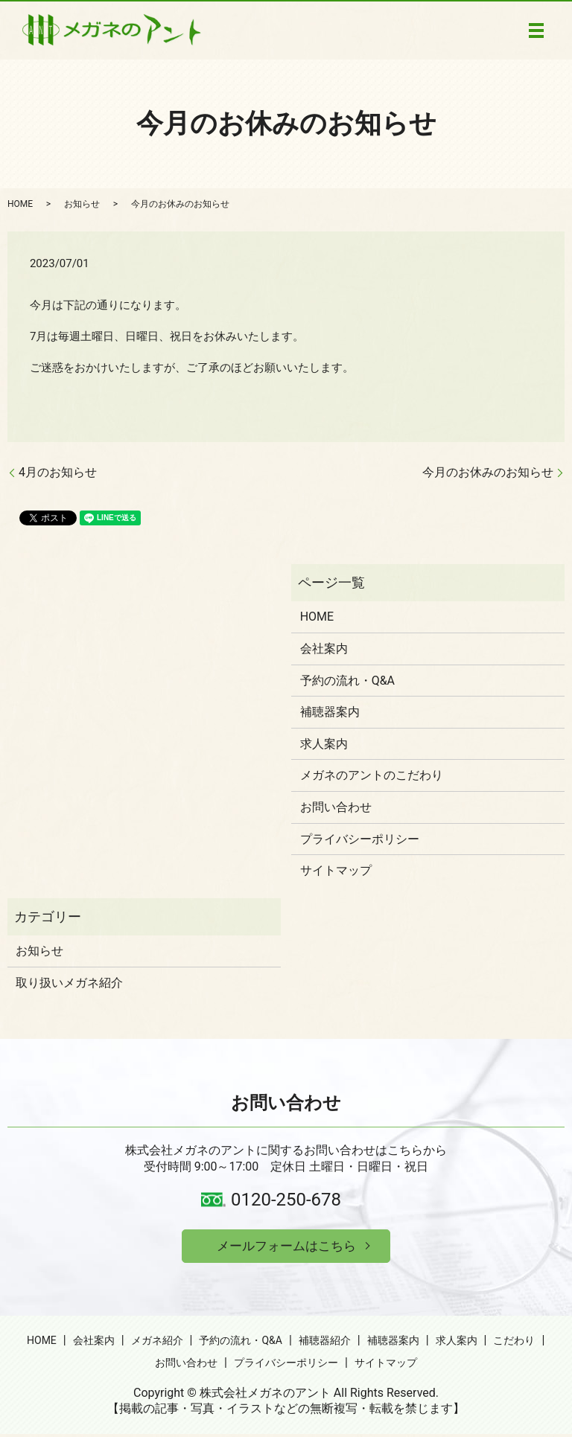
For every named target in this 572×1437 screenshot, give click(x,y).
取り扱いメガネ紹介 (69, 983)
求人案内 (324, 744)
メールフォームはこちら (286, 1247)
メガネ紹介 (157, 1342)
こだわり (514, 1342)
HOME (20, 204)
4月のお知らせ (58, 472)
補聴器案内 (330, 712)
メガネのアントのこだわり (371, 775)
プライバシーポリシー (359, 839)
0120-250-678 (286, 1199)
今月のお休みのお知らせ (487, 472)
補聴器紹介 (325, 1342)
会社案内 (324, 648)
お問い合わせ (336, 807)
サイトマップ (336, 870)
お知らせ (82, 204)
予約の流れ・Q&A (347, 680)
